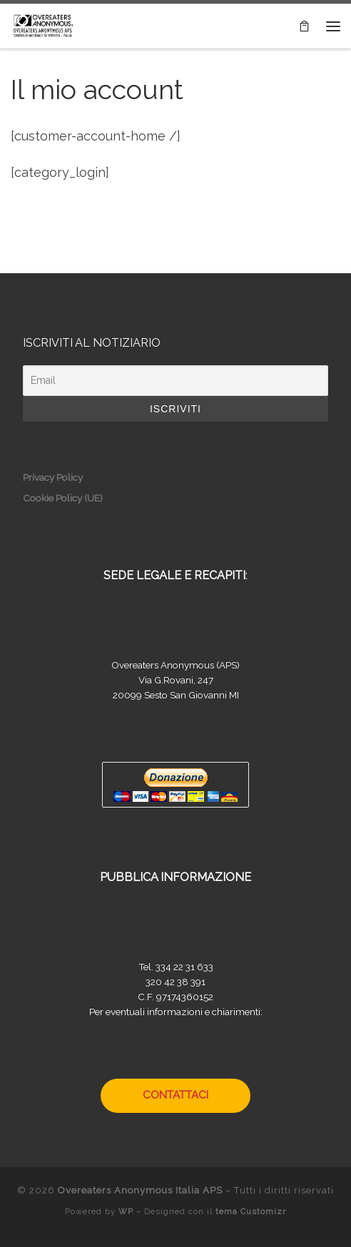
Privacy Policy (53, 477)
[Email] (175, 381)
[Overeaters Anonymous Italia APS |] (43, 24)
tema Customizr (250, 1211)
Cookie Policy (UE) (63, 498)
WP (125, 1211)
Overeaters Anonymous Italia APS (140, 1190)
